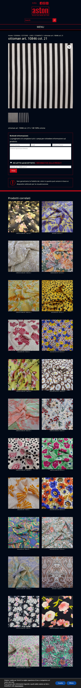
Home (10, 35)
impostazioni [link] (19, 686)
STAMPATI (39, 35)
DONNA (17, 35)
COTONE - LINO (27, 35)
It (33, 3)
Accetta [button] (58, 683)
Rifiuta (71, 683)
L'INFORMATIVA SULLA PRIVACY (48, 163)
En (35, 3)
